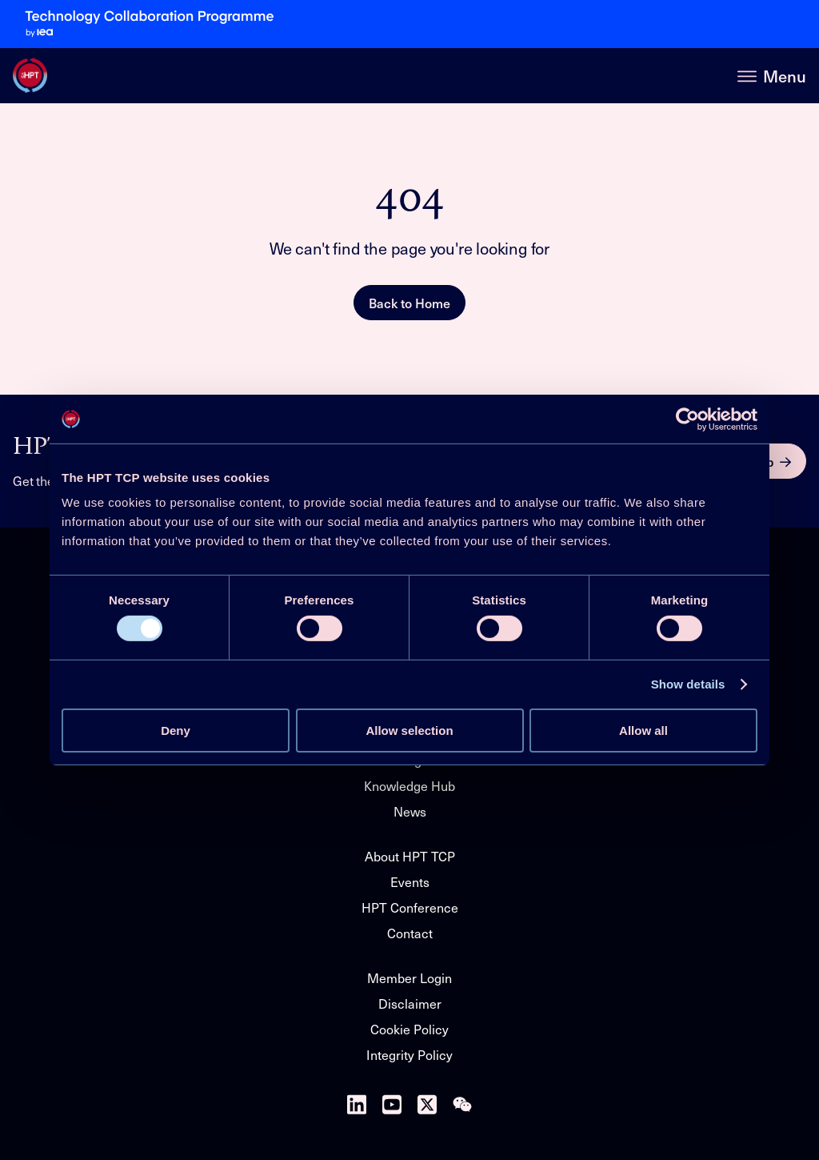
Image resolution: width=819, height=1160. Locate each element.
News (410, 811)
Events (409, 881)
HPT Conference (410, 907)
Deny (175, 730)
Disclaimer (409, 1003)
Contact (410, 933)
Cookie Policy (409, 1029)
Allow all (643, 730)
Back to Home (409, 302)
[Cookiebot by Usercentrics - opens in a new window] (687, 419)
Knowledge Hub (409, 785)
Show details (688, 684)
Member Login (409, 977)
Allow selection (409, 730)
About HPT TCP (410, 856)
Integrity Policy (409, 1054)
